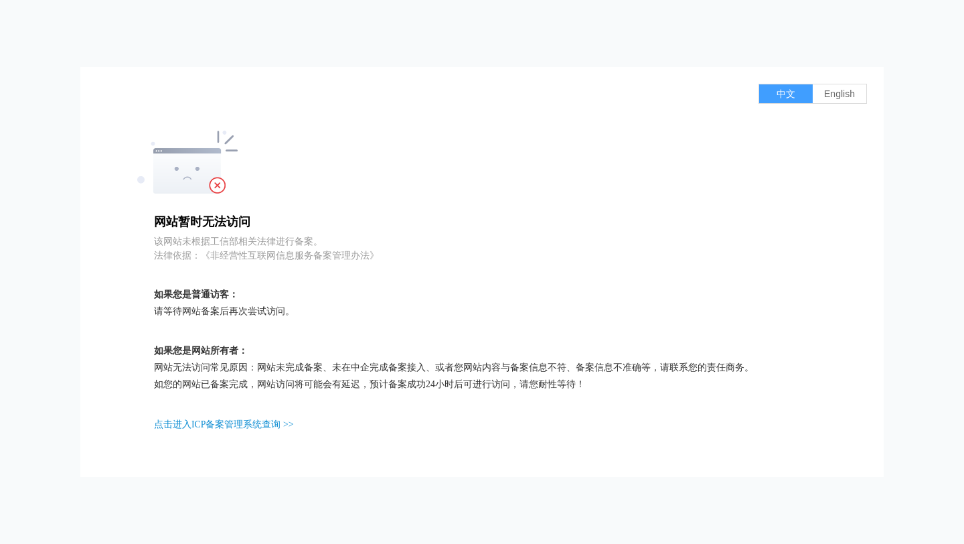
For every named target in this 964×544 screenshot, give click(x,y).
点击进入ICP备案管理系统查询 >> (223, 424)
